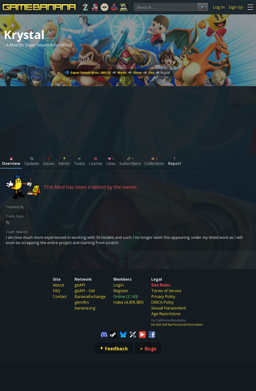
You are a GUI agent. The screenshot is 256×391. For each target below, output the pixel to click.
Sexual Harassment (168, 308)
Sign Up (236, 7)
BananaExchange (90, 296)
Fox (151, 72)
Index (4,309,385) (128, 302)
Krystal (165, 72)
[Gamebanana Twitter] (133, 334)
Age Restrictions (165, 313)
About (58, 285)
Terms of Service (166, 290)
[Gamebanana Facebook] (152, 334)
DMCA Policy (162, 302)
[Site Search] (202, 7)
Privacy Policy (163, 296)
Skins (137, 72)
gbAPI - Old (85, 290)
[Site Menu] (250, 7)
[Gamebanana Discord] (104, 334)
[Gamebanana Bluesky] (123, 334)
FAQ (56, 290)
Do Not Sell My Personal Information (177, 324)
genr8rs (82, 302)
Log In (219, 7)
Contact (60, 296)
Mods (121, 72)
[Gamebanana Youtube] (142, 334)
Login (118, 285)
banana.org (85, 308)
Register (120, 290)
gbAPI (80, 285)
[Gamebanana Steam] (113, 334)
